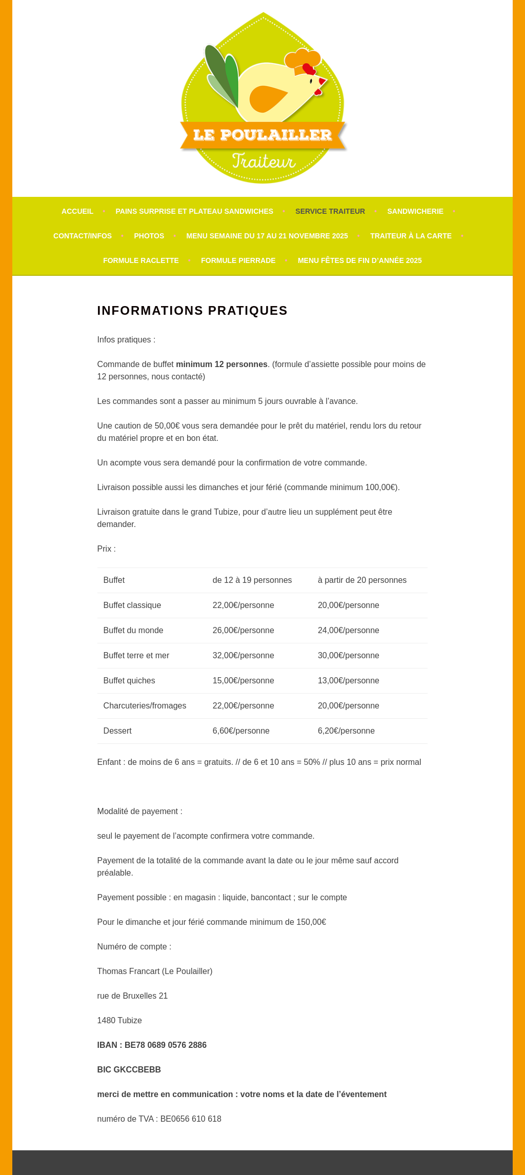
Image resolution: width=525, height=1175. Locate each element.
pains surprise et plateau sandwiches (195, 211)
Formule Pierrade (238, 260)
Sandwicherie (415, 211)
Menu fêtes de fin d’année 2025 (360, 260)
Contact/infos (82, 236)
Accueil (77, 211)
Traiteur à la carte (411, 236)
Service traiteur (330, 211)
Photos (149, 236)
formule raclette (141, 260)
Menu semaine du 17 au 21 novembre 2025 (267, 236)
